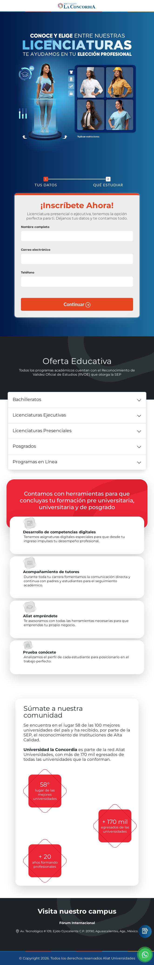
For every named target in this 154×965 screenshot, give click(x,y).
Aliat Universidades (119, 958)
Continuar (77, 304)
